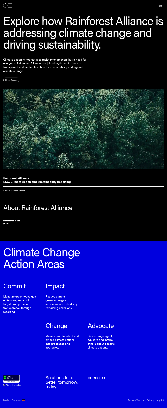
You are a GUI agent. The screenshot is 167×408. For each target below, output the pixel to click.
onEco (7, 5)
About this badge (13, 384)
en (160, 5)
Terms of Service (136, 400)
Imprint (160, 400)
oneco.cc (96, 377)
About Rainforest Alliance (14, 190)
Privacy (150, 400)
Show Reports (11, 80)
